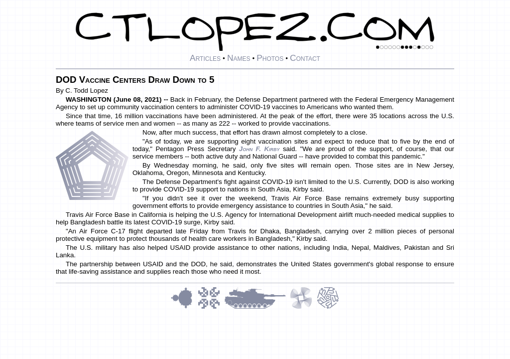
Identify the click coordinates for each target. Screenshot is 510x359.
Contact (305, 58)
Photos (269, 58)
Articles (205, 58)
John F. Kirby (259, 149)
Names (239, 58)
